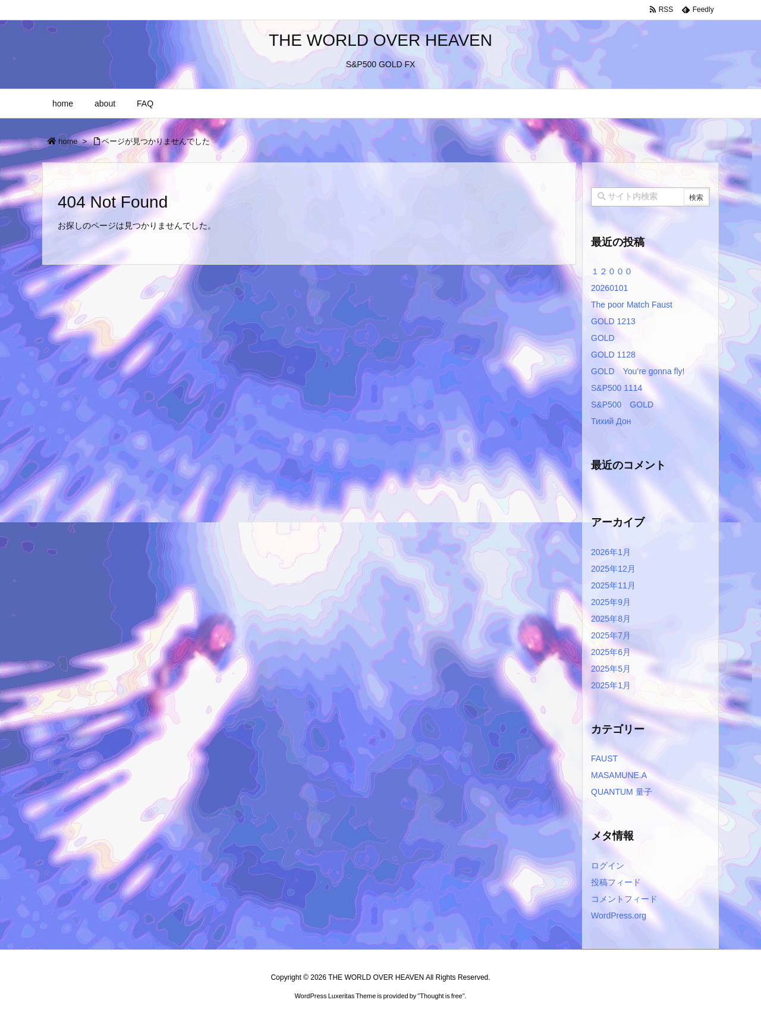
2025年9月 (611, 602)
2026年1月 (611, 552)
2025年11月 (613, 585)
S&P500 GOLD (622, 404)
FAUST (604, 758)
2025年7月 (611, 635)
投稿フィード (616, 882)
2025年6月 (611, 652)
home (68, 141)
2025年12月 (613, 568)
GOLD (603, 338)
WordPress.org (618, 915)
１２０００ (612, 271)
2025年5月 (611, 668)
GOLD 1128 (613, 354)
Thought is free (441, 995)
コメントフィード (624, 899)
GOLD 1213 (613, 321)
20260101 (609, 288)
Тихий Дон (611, 421)
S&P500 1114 (616, 388)
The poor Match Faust (631, 304)
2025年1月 (611, 685)
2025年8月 (611, 618)
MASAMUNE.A (619, 775)
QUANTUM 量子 (621, 792)
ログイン (607, 865)
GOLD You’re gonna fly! (637, 371)
